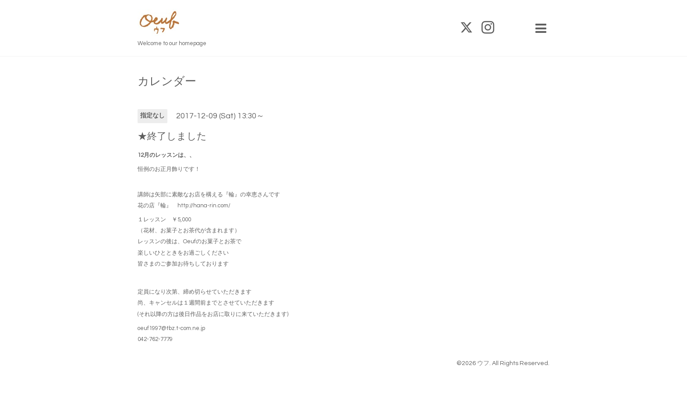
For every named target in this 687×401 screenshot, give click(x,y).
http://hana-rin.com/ (203, 205)
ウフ (483, 363)
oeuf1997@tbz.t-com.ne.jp (171, 328)
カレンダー (167, 81)
